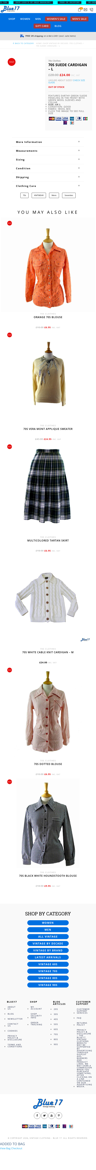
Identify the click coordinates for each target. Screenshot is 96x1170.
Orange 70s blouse (48, 317)
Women (25, 18)
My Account (36, 1008)
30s (56, 1014)
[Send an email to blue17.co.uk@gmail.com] (85, 9)
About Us (12, 1008)
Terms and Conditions (15, 1045)
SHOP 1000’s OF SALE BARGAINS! (37, 2)
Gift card (42, 26)
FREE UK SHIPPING (74, 2)
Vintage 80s (48, 978)
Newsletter (15, 1019)
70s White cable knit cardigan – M (48, 652)
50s (56, 1024)
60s (56, 1029)
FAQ (79, 1018)
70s (24, 195)
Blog (58, 26)
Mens (54, 195)
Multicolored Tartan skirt (48, 540)
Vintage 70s (48, 971)
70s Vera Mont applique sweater (48, 429)
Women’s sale (56, 18)
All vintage (48, 936)
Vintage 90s (48, 985)
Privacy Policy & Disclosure (15, 1038)
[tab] (48, 142)
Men (38, 18)
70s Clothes (76, 43)
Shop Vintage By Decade (55, 43)
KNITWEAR (38, 195)
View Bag (5, 1148)
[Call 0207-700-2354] (91, 9)
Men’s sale (79, 18)
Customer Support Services (83, 1011)
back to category (23, 43)
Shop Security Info (36, 1016)
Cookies (13, 1030)
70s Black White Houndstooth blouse (48, 875)
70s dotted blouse (48, 764)
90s (56, 1044)
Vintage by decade (48, 943)
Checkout (16, 1148)
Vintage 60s (48, 964)
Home (39, 43)
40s (56, 1019)
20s (56, 1009)
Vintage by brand (48, 950)
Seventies (69, 195)
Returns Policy (82, 1024)
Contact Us (13, 1025)
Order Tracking (36, 1023)
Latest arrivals (48, 957)
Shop (11, 18)
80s (56, 1039)
